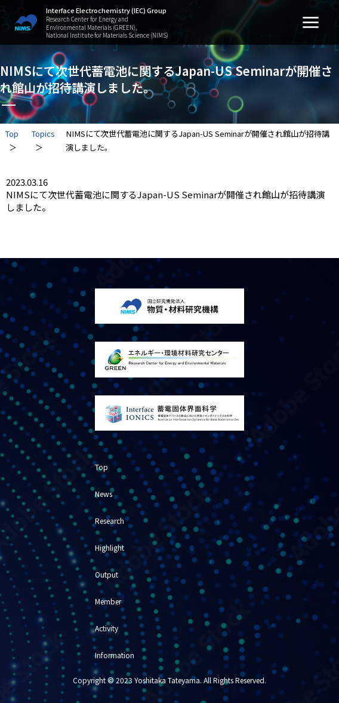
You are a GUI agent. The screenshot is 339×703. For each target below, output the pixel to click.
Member (108, 601)
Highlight (109, 547)
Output (106, 574)
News (103, 494)
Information (114, 655)
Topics (43, 133)
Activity (106, 628)
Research (109, 520)
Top (12, 133)
